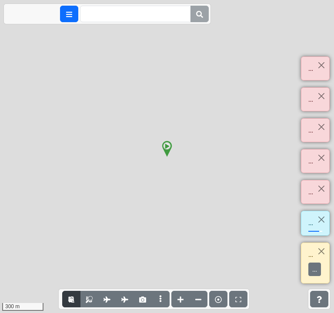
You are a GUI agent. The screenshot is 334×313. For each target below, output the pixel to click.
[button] (167, 149)
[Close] (321, 65)
